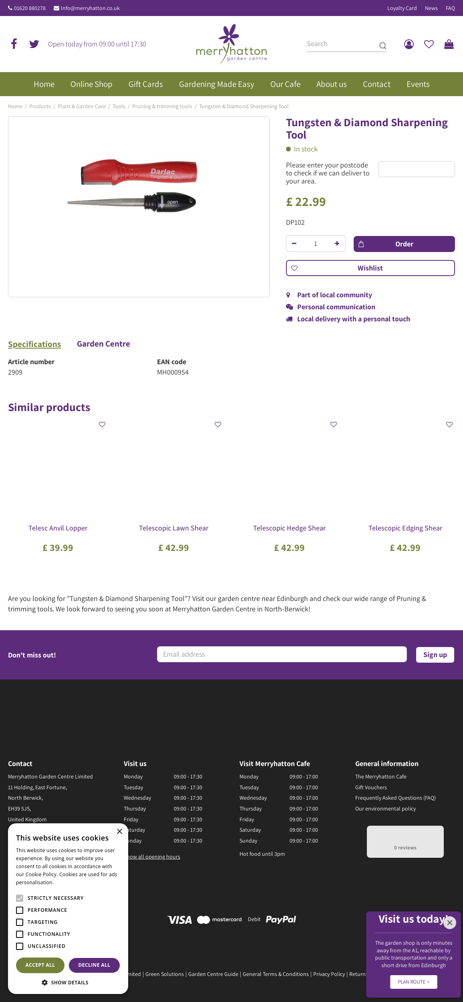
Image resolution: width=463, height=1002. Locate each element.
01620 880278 (30, 8)
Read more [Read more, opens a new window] (68, 882)
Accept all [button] (40, 965)
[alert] (68, 908)
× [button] (119, 832)
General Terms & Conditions (276, 974)
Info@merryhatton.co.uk (90, 8)
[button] (68, 982)
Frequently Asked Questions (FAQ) (395, 797)
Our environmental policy (385, 808)
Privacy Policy (329, 974)
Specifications (34, 344)
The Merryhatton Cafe (381, 776)
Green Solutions (164, 974)
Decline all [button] (95, 965)
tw (34, 44)
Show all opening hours (152, 856)
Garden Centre (103, 344)
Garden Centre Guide (213, 974)
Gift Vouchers (371, 787)
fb (14, 44)
